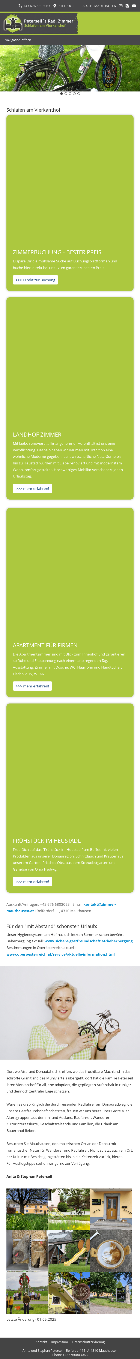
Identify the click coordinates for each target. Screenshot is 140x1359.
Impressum (59, 1342)
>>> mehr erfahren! (32, 488)
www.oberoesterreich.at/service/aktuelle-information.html (60, 954)
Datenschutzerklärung (88, 1342)
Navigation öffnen (18, 40)
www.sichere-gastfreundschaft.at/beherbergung (89, 940)
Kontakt (41, 1342)
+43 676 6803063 (34, 6)
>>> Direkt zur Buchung (35, 279)
